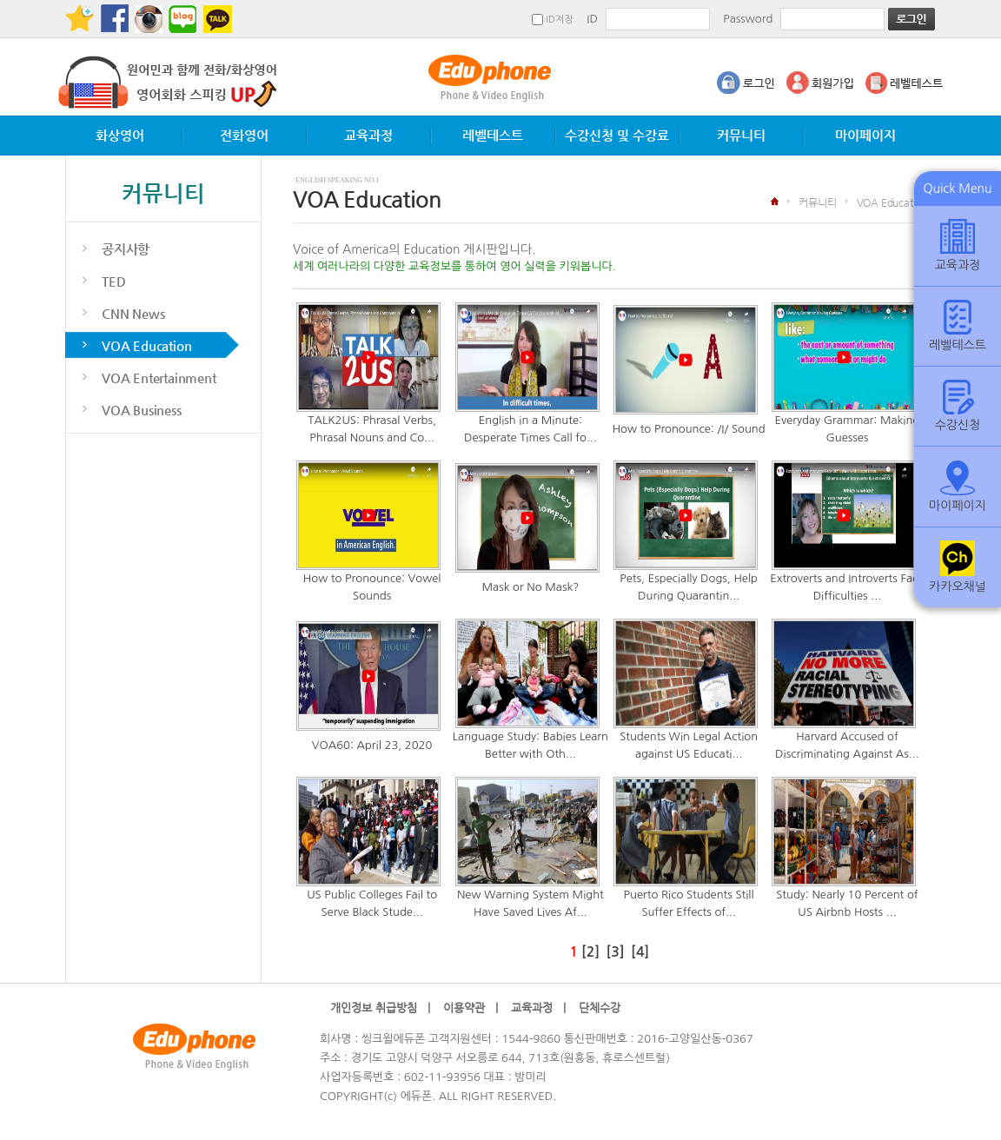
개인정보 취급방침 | (380, 1007)
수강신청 (958, 405)
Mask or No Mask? (530, 587)
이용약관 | (470, 1007)
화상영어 (120, 135)
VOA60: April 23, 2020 (372, 745)
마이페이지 (865, 135)
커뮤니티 (741, 135)
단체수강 (605, 1007)
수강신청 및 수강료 (617, 135)
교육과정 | (538, 1007)
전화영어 (244, 135)
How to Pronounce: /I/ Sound (689, 428)
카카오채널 (957, 566)
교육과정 (368, 135)
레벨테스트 (492, 135)
